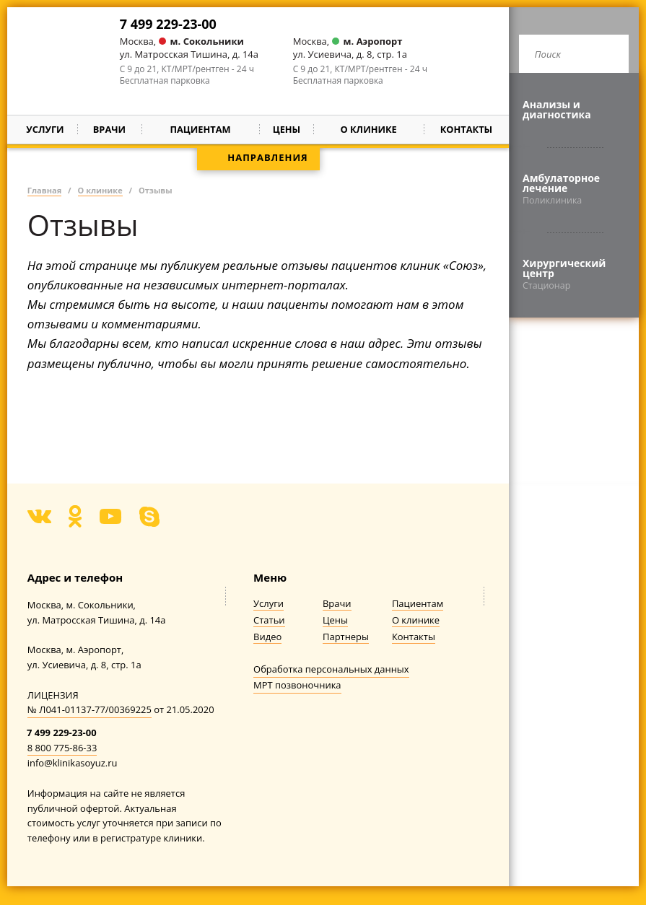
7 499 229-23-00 (168, 23)
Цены (287, 129)
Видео (267, 637)
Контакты (466, 129)
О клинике (416, 620)
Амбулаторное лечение (574, 188)
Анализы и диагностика (557, 109)
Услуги (45, 129)
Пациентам (417, 604)
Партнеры (346, 637)
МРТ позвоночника (297, 684)
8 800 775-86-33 (62, 747)
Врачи (109, 129)
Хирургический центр (574, 274)
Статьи (268, 620)
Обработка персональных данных (331, 669)
